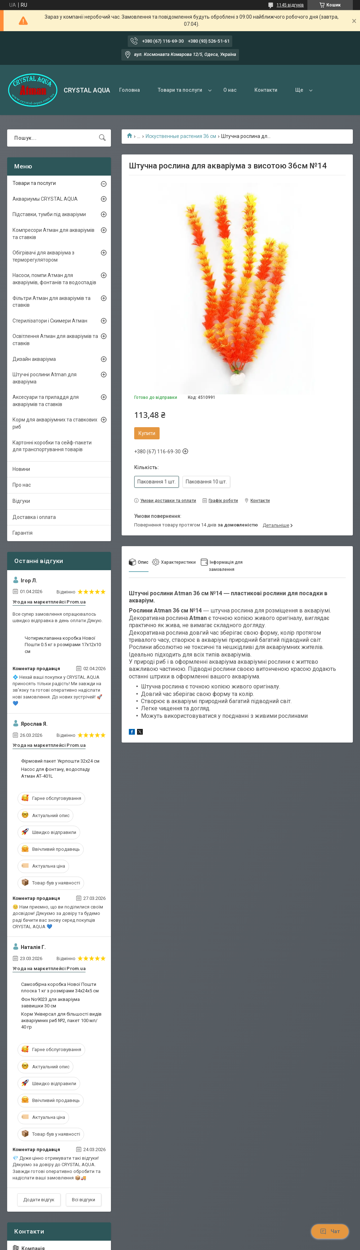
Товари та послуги (180, 90)
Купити (146, 433)
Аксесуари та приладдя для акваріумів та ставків (46, 400)
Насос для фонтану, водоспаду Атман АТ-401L (55, 772)
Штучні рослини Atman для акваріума (45, 378)
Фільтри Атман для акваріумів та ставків (52, 301)
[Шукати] (102, 138)
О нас (230, 90)
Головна (129, 90)
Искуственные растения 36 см (181, 136)
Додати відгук (38, 1199)
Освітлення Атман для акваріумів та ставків (55, 339)
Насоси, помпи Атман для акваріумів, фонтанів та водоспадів (54, 278)
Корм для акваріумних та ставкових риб (55, 423)
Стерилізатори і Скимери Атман (50, 321)
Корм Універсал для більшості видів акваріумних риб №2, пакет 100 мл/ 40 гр (61, 1020)
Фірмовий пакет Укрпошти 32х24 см (60, 761)
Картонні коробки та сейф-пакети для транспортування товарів (52, 446)
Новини (21, 469)
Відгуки (21, 501)
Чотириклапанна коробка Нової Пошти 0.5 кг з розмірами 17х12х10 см (63, 644)
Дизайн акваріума (34, 359)
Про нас (22, 485)
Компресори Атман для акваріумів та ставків (53, 233)
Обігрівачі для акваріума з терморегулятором (43, 256)
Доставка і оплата (34, 517)
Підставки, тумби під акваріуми (49, 214)
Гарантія (23, 533)
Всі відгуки (83, 1199)
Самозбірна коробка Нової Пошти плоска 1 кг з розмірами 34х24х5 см (60, 987)
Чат (330, 1231)
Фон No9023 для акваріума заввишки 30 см (50, 1002)
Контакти (265, 90)
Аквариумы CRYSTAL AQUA (45, 199)
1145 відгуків (290, 5)
